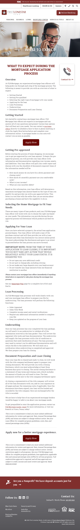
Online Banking (68, 12)
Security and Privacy (28, 506)
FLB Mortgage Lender (14, 407)
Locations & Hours (65, 6)
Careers (58, 6)
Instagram (27, 497)
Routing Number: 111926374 (11, 515)
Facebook (20, 497)
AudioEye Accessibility (25, 510)
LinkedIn (23, 497)
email (25, 407)
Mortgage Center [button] (40, 19)
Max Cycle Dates (11, 506)
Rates (73, 6)
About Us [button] (70, 19)
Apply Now (31, 142)
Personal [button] (10, 19)
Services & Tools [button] (57, 19)
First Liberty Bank (59, 520)
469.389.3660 (69, 500)
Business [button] (20, 19)
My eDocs (8, 509)
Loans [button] (28, 19)
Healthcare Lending (31, 6)
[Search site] (77, 5)
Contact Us (69, 6)
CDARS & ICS (47, 6)
